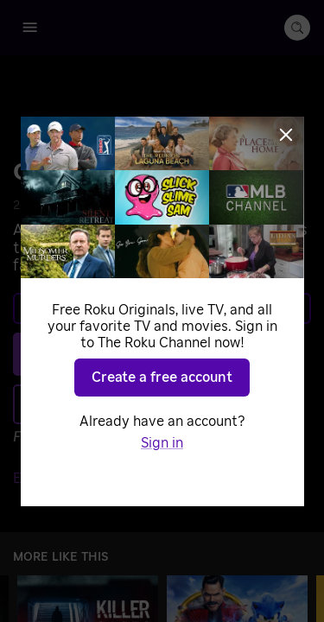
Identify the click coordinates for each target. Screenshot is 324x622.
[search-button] (297, 28)
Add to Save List (158, 403)
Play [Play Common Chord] (171, 354)
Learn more (161, 308)
